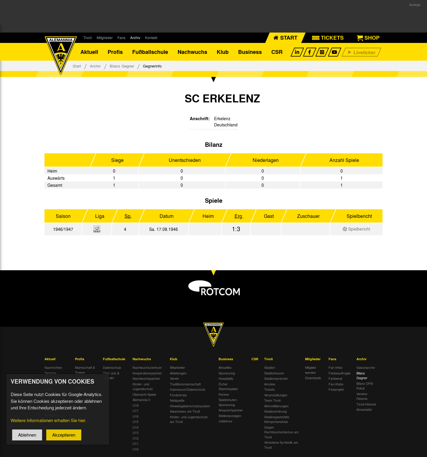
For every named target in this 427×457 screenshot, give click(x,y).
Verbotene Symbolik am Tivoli (281, 445)
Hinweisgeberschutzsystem (190, 405)
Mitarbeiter (177, 367)
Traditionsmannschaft (185, 384)
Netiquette (177, 400)
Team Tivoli (272, 400)
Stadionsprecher (276, 378)
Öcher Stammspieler (228, 386)
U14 (135, 427)
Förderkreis (178, 394)
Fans (121, 37)
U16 (135, 416)
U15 (135, 421)
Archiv (135, 37)
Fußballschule (150, 52)
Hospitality (226, 378)
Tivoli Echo (52, 378)
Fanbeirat (335, 378)
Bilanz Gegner (122, 66)
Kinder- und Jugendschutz (143, 386)
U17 (135, 410)
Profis (115, 52)
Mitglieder (105, 37)
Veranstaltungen (275, 394)
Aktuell (89, 52)
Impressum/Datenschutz (187, 389)
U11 (135, 443)
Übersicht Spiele (144, 394)
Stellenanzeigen (230, 415)
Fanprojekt (336, 389)
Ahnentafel (364, 409)
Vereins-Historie (362, 396)
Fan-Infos (335, 367)
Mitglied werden (310, 370)
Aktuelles (225, 367)
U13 (135, 432)
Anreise (269, 384)
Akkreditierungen (276, 405)
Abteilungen (178, 373)
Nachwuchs (192, 52)
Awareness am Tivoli (185, 411)
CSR (277, 52)
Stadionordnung (275, 411)
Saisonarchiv (365, 367)
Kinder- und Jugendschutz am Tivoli (189, 419)
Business (250, 52)
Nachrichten (53, 367)
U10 (135, 449)
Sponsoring (227, 373)
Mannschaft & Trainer (85, 370)
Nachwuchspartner (146, 378)
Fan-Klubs (336, 384)
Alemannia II (141, 399)
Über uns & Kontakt (111, 375)
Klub (223, 52)
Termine (50, 373)
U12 (135, 438)
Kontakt (151, 37)
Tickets (269, 389)
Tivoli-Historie (366, 404)
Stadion (269, 367)
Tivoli (87, 37)
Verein (174, 378)
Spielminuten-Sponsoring (228, 402)
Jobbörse (225, 421)
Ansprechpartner (231, 410)
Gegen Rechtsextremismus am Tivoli (281, 432)
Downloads (313, 377)
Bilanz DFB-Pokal (365, 386)
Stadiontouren (274, 373)
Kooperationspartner (147, 373)
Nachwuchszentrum (147, 367)
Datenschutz (112, 367)
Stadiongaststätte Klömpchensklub (276, 419)
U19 (135, 405)
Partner (224, 394)
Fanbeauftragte (339, 373)
